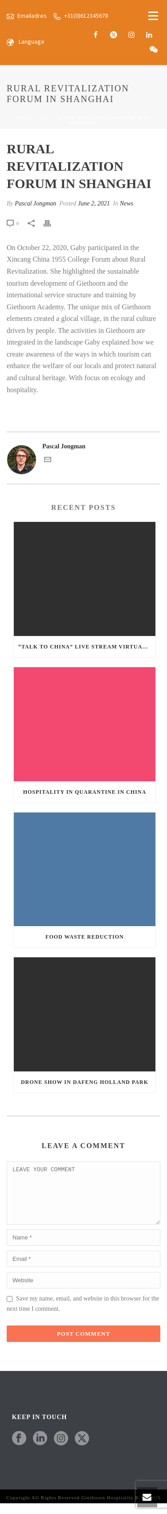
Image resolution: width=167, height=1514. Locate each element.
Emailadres (32, 16)
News (45, 117)
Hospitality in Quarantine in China (85, 792)
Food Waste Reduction (84, 937)
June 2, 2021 (94, 203)
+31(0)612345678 (86, 16)
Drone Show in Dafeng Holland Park (84, 1082)
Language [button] (32, 41)
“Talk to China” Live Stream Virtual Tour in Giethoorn (86, 647)
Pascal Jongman (35, 203)
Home (25, 117)
